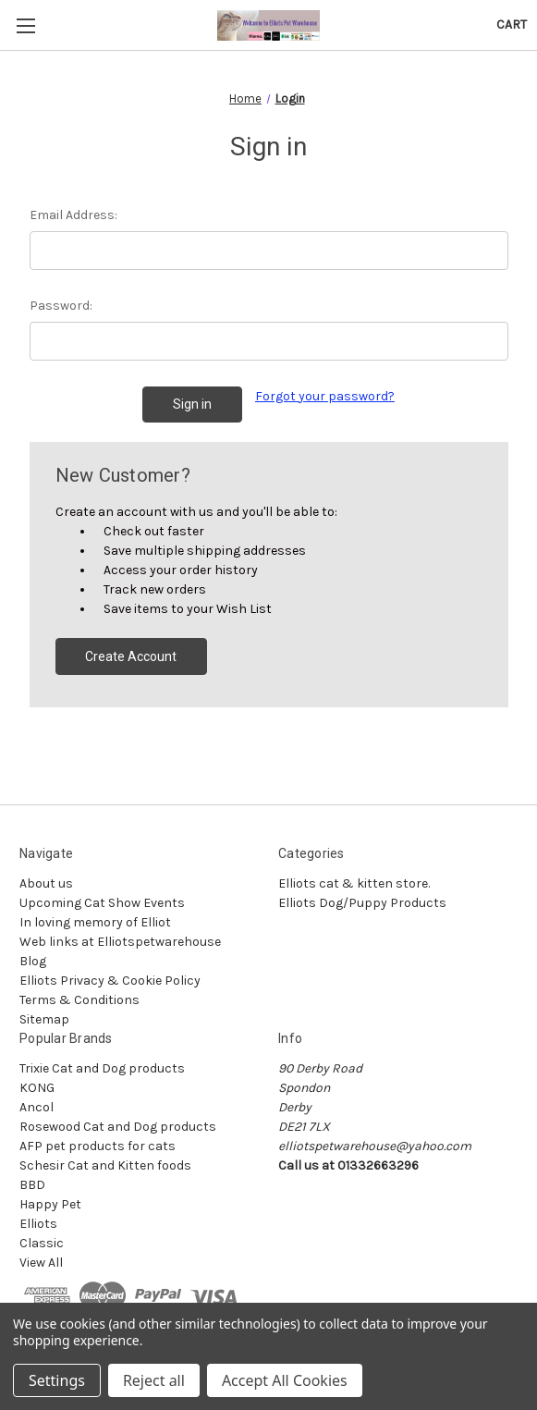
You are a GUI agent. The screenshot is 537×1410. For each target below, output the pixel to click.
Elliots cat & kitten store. (354, 883)
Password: (61, 305)
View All (41, 1262)
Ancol (36, 1107)
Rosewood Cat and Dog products (117, 1126)
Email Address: (73, 215)
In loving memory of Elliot (95, 922)
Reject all (154, 1380)
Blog (32, 961)
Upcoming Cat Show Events (102, 903)
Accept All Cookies (285, 1380)
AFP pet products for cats (97, 1146)
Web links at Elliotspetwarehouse (120, 942)
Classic (41, 1243)
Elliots (38, 1224)
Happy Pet (50, 1204)
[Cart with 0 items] (511, 24)
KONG (37, 1088)
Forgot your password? (325, 396)
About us (46, 883)
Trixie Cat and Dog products (102, 1068)
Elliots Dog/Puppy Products (362, 903)
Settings (57, 1380)
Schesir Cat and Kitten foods (105, 1165)
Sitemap (44, 1019)
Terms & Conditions (79, 1000)
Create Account (131, 656)
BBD (32, 1185)
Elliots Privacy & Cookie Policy (110, 980)
